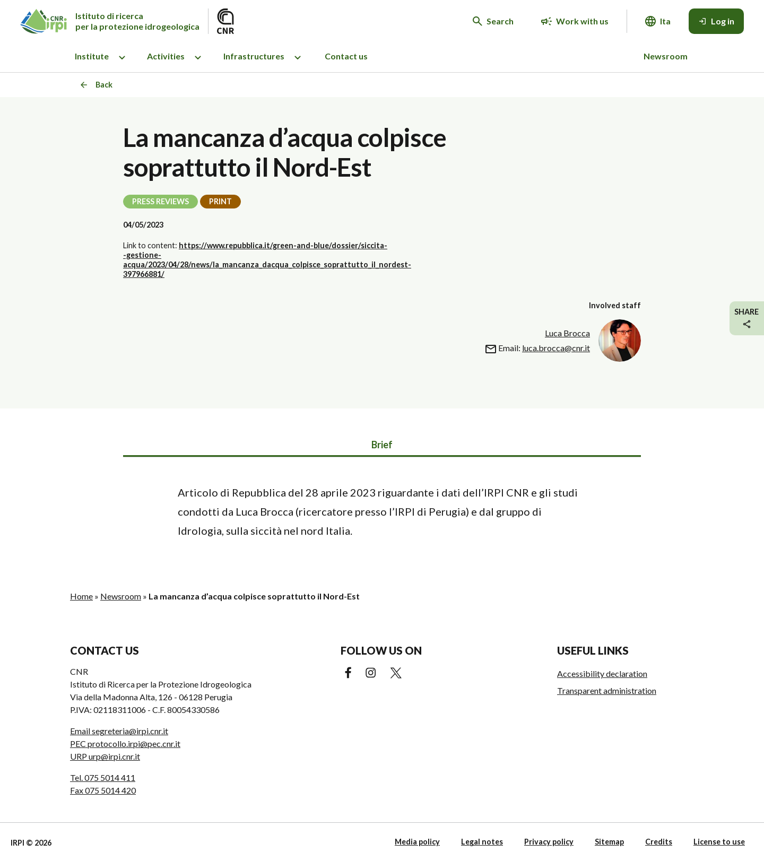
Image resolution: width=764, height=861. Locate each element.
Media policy (417, 841)
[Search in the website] (493, 21)
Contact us (346, 56)
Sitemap (609, 841)
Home (81, 596)
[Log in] (716, 21)
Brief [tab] (382, 444)
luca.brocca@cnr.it (556, 348)
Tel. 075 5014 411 (102, 777)
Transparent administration (606, 690)
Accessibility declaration (602, 673)
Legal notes (482, 841)
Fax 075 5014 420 (103, 790)
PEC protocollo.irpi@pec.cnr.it (125, 743)
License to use (719, 841)
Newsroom (666, 56)
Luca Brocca (567, 333)
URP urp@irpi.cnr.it (105, 756)
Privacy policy (549, 841)
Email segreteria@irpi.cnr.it (119, 731)
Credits (658, 841)
